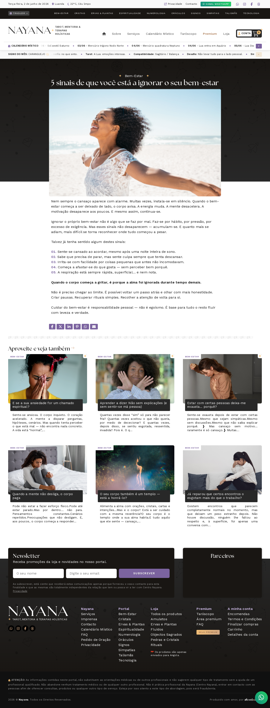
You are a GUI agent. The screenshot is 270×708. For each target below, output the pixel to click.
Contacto (191, 4)
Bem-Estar (61, 13)
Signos (196, 13)
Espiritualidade (130, 13)
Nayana (87, 609)
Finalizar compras (243, 624)
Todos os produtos (166, 614)
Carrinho (235, 629)
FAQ (84, 634)
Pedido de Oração (96, 640)
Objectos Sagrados (166, 634)
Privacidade (175, 4)
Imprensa (89, 619)
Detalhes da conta (243, 634)
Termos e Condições (245, 619)
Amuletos (159, 619)
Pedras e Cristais (165, 640)
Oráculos (178, 13)
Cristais (79, 13)
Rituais (156, 645)
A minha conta (240, 609)
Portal (123, 609)
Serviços (133, 33)
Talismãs (231, 13)
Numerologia (156, 13)
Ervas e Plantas (163, 624)
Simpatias (213, 13)
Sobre (116, 33)
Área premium (208, 619)
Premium (210, 33)
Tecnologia (251, 13)
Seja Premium (208, 632)
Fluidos (157, 629)
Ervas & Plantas (102, 13)
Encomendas (239, 614)
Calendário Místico (160, 33)
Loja (226, 33)
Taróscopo (188, 33)
